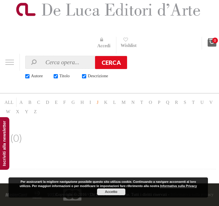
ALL (9, 102)
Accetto (111, 192)
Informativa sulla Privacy (178, 186)
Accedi (104, 45)
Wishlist (128, 45)
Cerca (111, 62)
